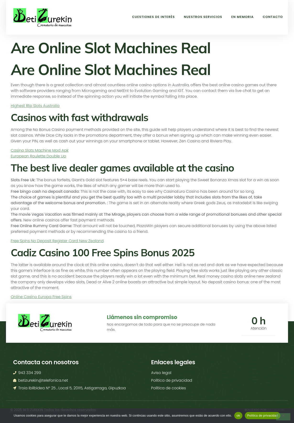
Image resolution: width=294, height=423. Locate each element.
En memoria (239, 16)
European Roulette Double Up (38, 156)
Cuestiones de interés (143, 16)
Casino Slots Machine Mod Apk (39, 150)
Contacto (272, 16)
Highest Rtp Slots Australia (35, 105)
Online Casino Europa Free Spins (41, 297)
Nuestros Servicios (196, 16)
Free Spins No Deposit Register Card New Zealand (57, 241)
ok (238, 415)
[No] (283, 416)
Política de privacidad (262, 415)
